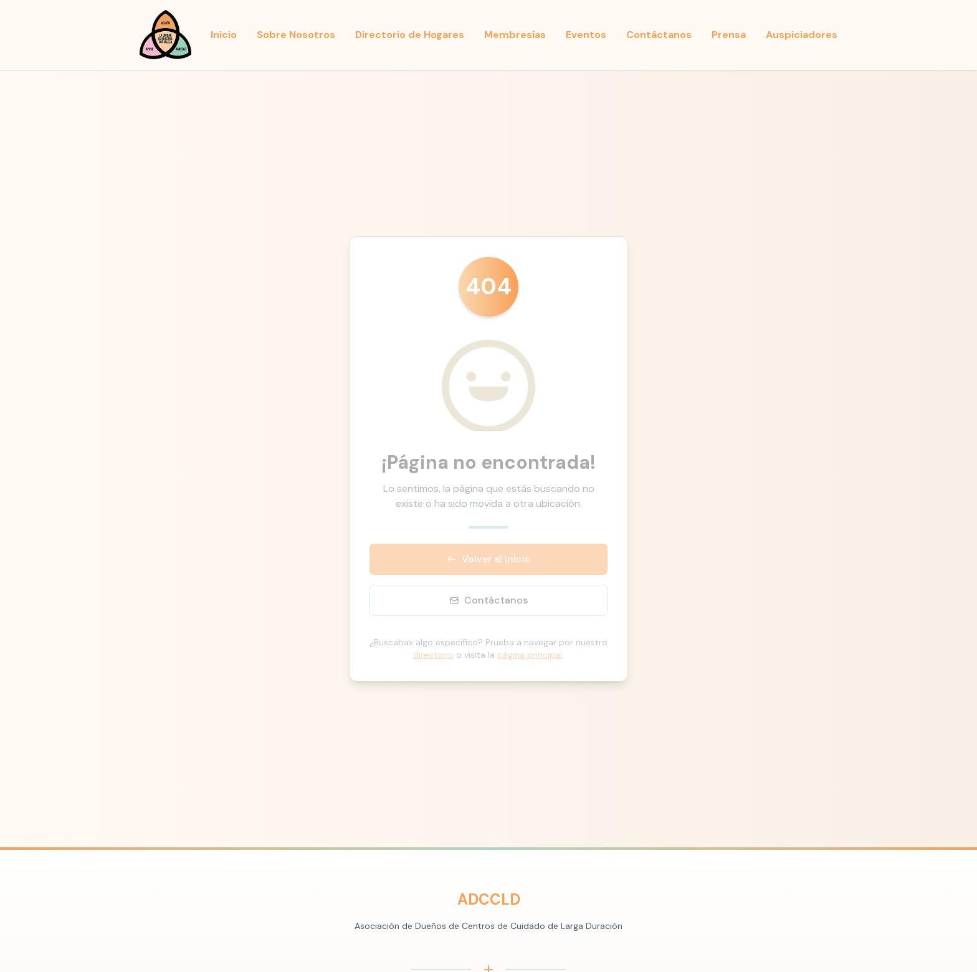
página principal (529, 654)
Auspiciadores (801, 34)
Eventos (586, 34)
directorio (433, 654)
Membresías (515, 34)
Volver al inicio (489, 558)
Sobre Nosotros (296, 34)
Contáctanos (659, 34)
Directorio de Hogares (409, 34)
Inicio (224, 34)
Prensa (729, 34)
